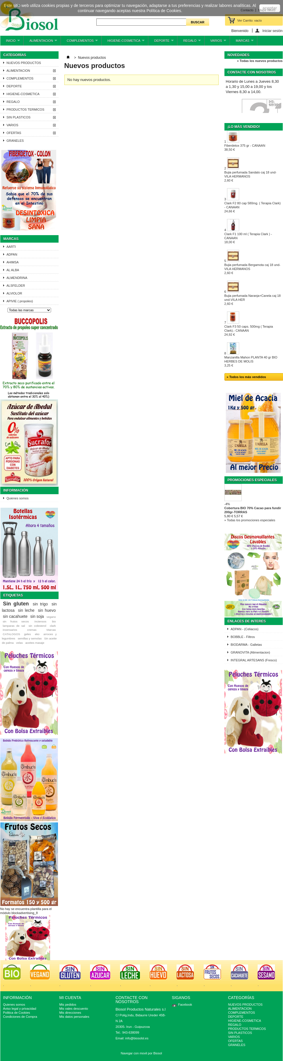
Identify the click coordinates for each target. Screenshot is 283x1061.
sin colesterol (37, 625)
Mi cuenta (70, 997)
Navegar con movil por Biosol (141, 1053)
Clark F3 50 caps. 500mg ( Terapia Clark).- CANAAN (248, 330)
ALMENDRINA (17, 278)
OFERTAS (14, 133)
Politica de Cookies (16, 1012)
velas (19, 642)
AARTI (11, 246)
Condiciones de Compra (20, 1016)
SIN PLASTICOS (19, 117)
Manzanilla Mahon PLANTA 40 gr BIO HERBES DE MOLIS (251, 361)
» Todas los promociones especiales (249, 520)
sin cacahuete (15, 616)
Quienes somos (18, 498)
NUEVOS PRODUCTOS (24, 63)
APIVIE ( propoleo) (20, 301)
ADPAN (12, 254)
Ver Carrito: (249, 20)
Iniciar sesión (272, 31)
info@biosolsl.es (136, 1038)
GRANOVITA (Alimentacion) (250, 652)
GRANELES (15, 140)
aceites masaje (34, 642)
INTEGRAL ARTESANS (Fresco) (254, 660)
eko (37, 634)
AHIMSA (13, 262)
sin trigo (40, 604)
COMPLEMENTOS (79, 42)
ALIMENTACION (40, 42)
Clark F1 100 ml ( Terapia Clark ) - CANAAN (248, 238)
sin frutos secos (16, 621)
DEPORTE (161, 42)
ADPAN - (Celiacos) (244, 629)
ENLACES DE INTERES (247, 621)
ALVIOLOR (14, 293)
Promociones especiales (252, 480)
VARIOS (215, 42)
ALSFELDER (16, 285)
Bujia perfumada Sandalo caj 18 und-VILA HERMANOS (250, 176)
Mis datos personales (74, 1016)
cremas (31, 629)
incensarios (10, 629)
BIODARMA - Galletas (246, 644)
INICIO (10, 42)
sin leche (26, 610)
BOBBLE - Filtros (243, 637)
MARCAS (242, 42)
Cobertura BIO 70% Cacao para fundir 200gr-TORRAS (252, 510)
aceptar (270, 8)
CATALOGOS (11, 634)
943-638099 (273, 104)
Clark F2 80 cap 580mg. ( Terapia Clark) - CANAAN (252, 207)
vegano (51, 616)
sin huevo (47, 610)
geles (27, 634)
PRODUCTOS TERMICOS (25, 109)
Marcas (11, 239)
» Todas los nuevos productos (259, 61)
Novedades (239, 55)
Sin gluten (16, 604)
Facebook (185, 1004)
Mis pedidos (67, 1004)
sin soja (37, 616)
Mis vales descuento (73, 1008)
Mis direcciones (70, 1012)
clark (53, 625)
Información (15, 490)
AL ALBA (13, 270)
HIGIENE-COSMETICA (123, 42)
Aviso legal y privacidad (19, 1008)
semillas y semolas (30, 638)
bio (54, 621)
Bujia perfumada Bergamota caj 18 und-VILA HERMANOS (252, 269)
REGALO (189, 42)
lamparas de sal (14, 625)
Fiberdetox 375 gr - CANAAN (244, 147)
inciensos (40, 621)
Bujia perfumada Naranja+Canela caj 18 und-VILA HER (252, 299)
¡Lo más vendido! (244, 127)
